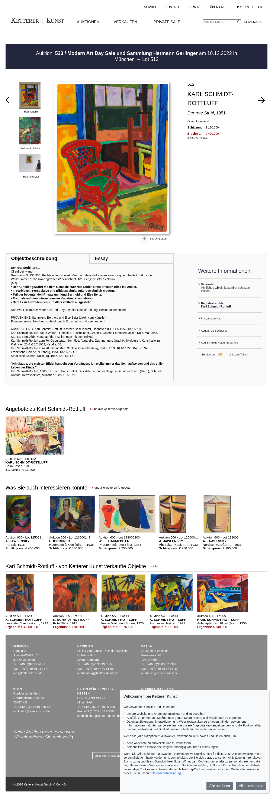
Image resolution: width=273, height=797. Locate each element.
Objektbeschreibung (34, 258)
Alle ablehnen (219, 786)
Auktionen (88, 22)
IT (253, 7)
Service (150, 7)
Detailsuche (253, 21)
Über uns (217, 7)
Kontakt (172, 7)
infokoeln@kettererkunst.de (31, 711)
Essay (101, 258)
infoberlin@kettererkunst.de (159, 673)
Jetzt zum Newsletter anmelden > (117, 755)
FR (260, 7)
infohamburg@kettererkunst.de (97, 673)
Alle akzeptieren (251, 786)
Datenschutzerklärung (166, 773)
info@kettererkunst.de (27, 673)
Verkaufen (125, 22)
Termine (194, 7)
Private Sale (167, 22)
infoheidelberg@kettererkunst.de (99, 716)
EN (247, 7)
